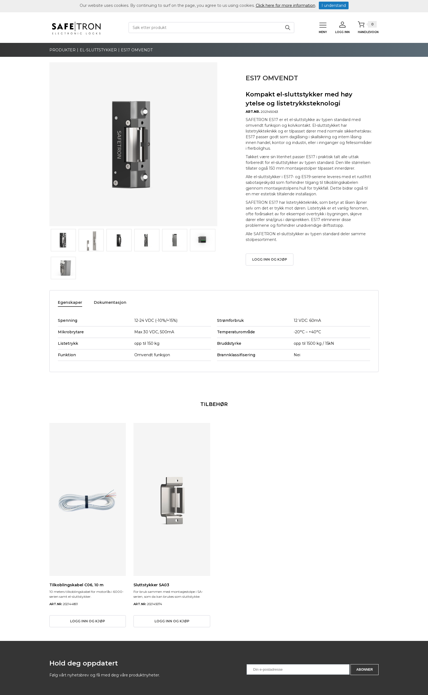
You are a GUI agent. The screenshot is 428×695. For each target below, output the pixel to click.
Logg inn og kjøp (269, 259)
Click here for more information (285, 5)
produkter (62, 50)
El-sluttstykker (98, 50)
